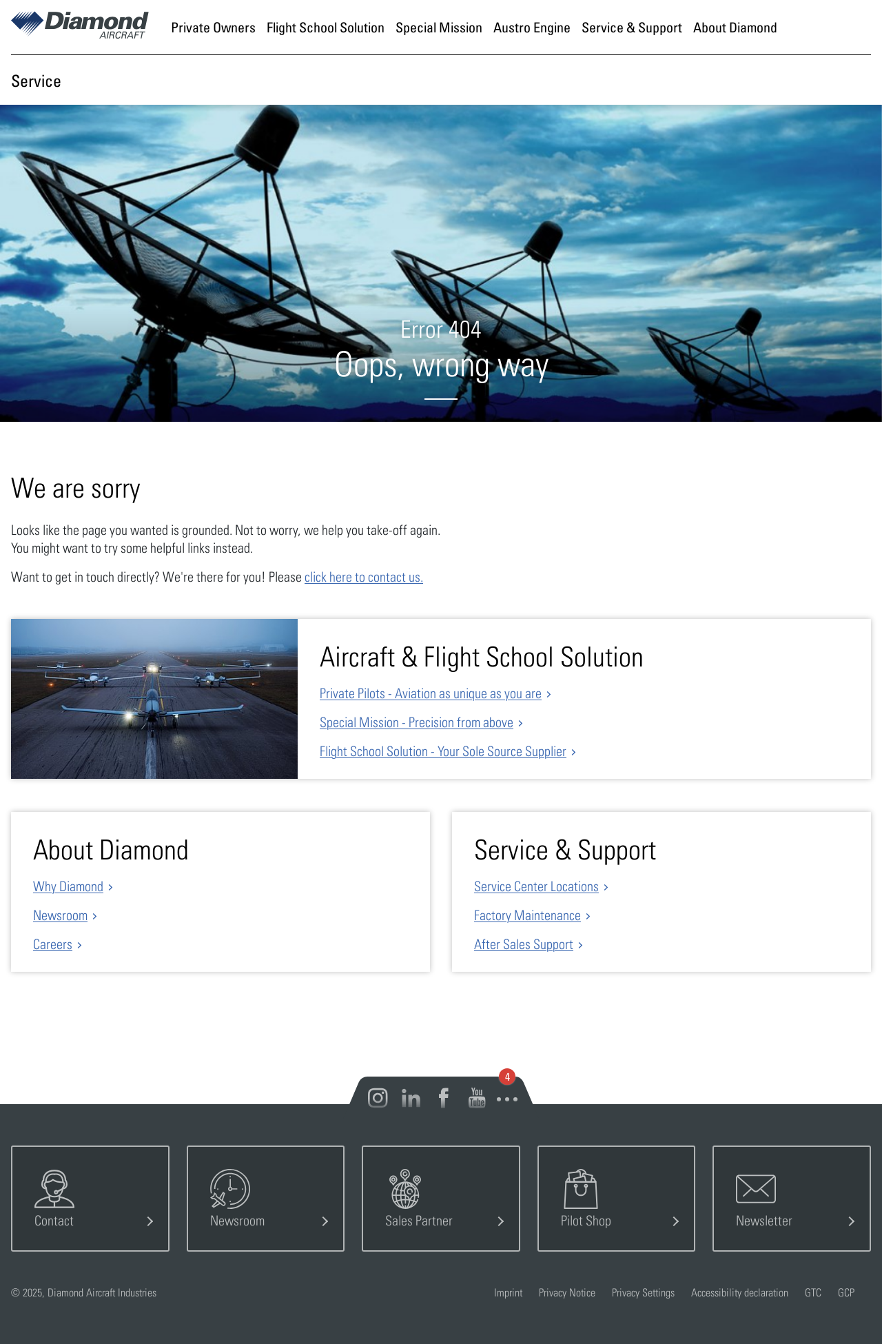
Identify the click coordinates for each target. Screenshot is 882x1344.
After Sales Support (523, 944)
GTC (813, 1292)
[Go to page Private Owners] (213, 27)
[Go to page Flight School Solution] (325, 27)
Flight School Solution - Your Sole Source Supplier (443, 751)
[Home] (80, 33)
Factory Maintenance (527, 915)
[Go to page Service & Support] (632, 27)
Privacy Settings (643, 1292)
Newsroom (60, 915)
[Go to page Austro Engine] (532, 27)
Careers (52, 944)
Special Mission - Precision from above (416, 722)
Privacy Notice (567, 1292)
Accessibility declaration (739, 1292)
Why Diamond (68, 886)
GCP (846, 1292)
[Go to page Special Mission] (439, 27)
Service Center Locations (536, 886)
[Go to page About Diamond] (735, 27)
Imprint (508, 1292)
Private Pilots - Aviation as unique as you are (431, 693)
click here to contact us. (364, 576)
